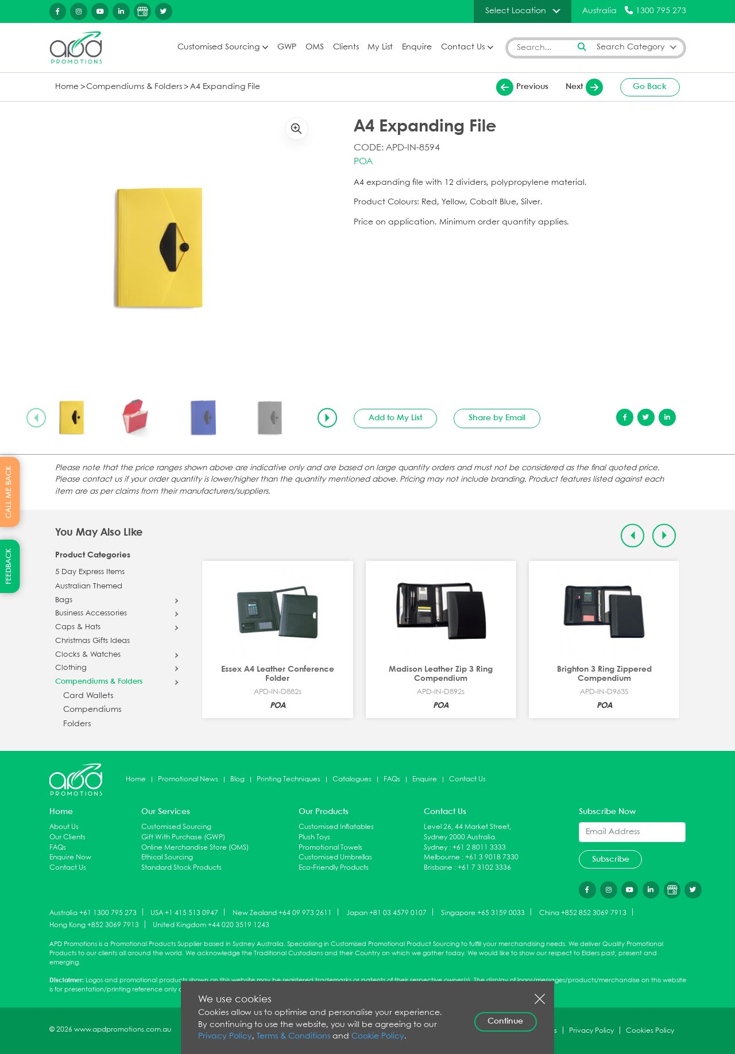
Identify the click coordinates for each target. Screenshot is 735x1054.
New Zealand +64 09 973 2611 (282, 912)
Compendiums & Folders (134, 87)
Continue (505, 1021)
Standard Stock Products (181, 868)
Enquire (417, 47)
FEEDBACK (9, 566)
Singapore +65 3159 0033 (483, 912)
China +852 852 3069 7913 (582, 912)
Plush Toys (314, 837)
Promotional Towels (330, 847)
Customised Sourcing (218, 47)
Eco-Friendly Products (334, 868)
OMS (314, 47)
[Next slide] (327, 418)
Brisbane (438, 868)
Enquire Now (70, 857)
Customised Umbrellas (335, 857)
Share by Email (497, 418)
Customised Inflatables (336, 827)
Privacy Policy (225, 1036)
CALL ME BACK (9, 492)
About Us (64, 827)
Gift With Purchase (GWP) (183, 837)
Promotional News (188, 779)
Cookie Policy (377, 1036)
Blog (237, 779)
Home (67, 87)
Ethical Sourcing (167, 857)
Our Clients (67, 837)
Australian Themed (88, 586)
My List (380, 47)
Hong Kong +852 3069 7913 (94, 925)
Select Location (515, 11)
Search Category (631, 47)
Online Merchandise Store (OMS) (195, 847)
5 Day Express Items (90, 572)
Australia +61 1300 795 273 (93, 912)
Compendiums (92, 710)
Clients (346, 47)
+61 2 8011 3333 (479, 847)
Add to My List (395, 418)
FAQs (392, 779)
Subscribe (610, 859)
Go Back (650, 87)
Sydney (435, 847)
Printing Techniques (288, 779)
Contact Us (463, 47)
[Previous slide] (36, 418)
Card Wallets (88, 696)
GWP (286, 47)
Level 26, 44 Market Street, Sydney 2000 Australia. (467, 832)
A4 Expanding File (225, 87)
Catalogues (352, 779)
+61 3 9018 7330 (492, 857)
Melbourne (442, 857)
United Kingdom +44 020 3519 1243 (211, 925)
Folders (77, 724)
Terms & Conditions (293, 1036)
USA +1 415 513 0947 (184, 912)
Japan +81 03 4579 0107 (386, 912)
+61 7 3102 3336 (484, 868)
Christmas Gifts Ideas (92, 641)
